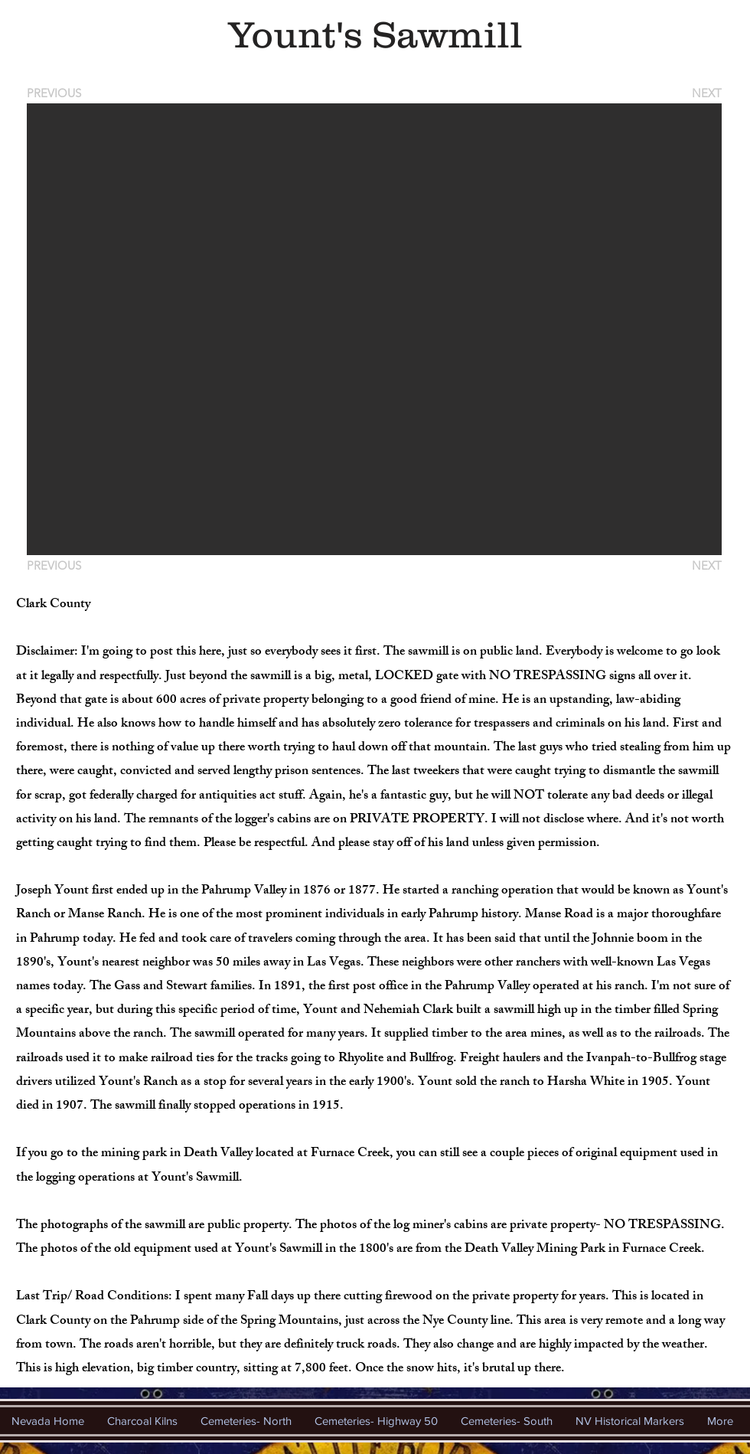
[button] (374, 329)
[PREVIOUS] (56, 93)
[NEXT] (706, 93)
